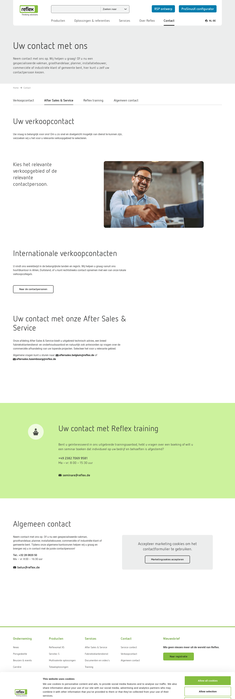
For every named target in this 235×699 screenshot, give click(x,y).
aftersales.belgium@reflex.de (76, 355)
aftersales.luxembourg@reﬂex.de (36, 359)
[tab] (26, 101)
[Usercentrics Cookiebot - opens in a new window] (21, 692)
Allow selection (208, 667)
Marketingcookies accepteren (167, 559)
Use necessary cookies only (207, 677)
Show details (171, 692)
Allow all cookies (208, 656)
